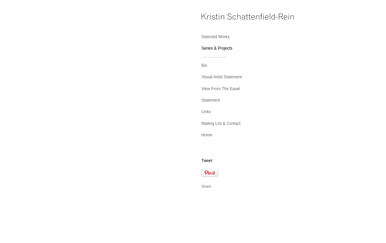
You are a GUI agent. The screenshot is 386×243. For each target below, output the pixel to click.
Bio (204, 65)
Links (206, 111)
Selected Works (216, 36)
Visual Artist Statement (222, 77)
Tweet (207, 160)
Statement (211, 100)
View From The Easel (221, 88)
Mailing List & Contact (221, 123)
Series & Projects (217, 48)
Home (207, 135)
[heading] (218, 17)
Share (206, 186)
